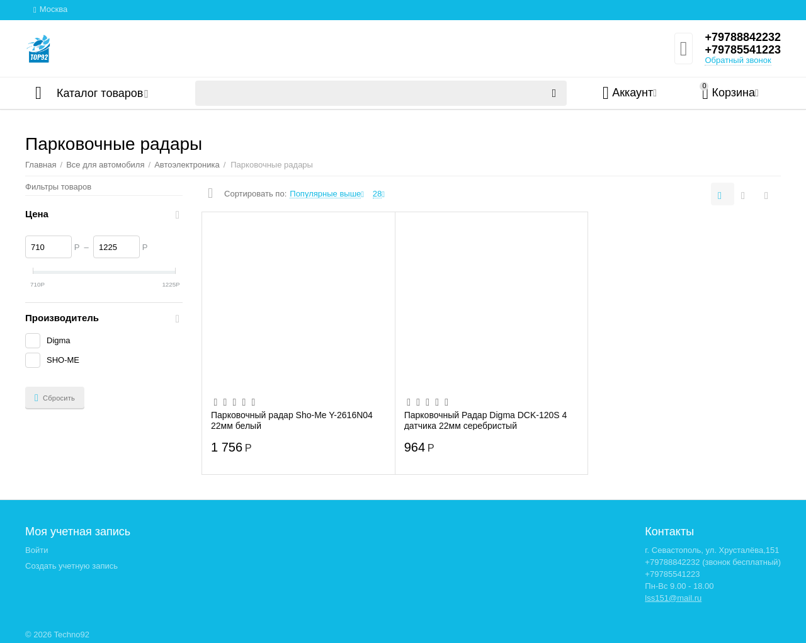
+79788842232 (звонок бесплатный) (713, 562)
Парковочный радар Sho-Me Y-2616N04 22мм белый (292, 420)
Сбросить (55, 398)
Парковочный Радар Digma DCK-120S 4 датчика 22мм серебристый (485, 420)
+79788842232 (743, 37)
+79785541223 (743, 49)
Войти (36, 550)
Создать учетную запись (71, 566)
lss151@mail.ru (673, 598)
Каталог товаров (100, 93)
